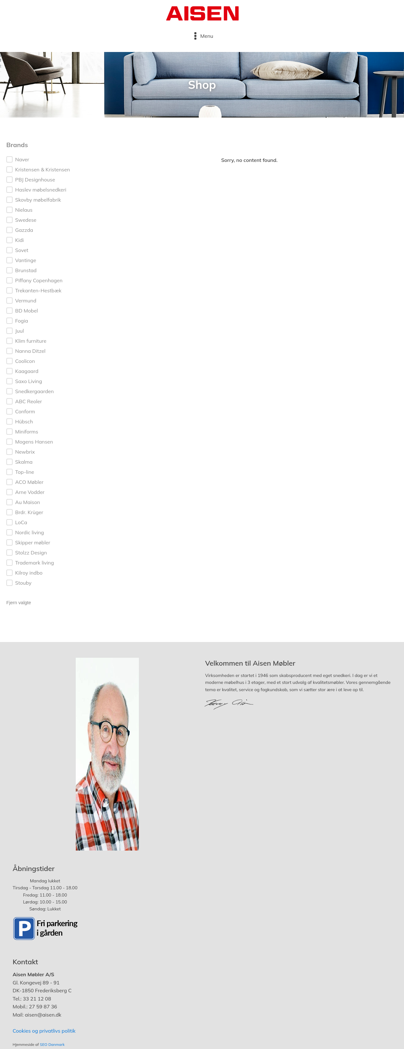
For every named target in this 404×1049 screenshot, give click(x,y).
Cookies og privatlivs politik (44, 1031)
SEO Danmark (52, 1044)
